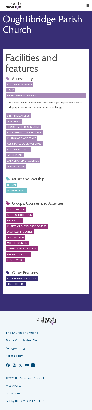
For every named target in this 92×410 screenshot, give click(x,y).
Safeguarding (15, 348)
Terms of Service (15, 393)
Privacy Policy (13, 386)
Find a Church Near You (22, 340)
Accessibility (14, 356)
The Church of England (22, 333)
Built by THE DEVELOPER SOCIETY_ (25, 401)
